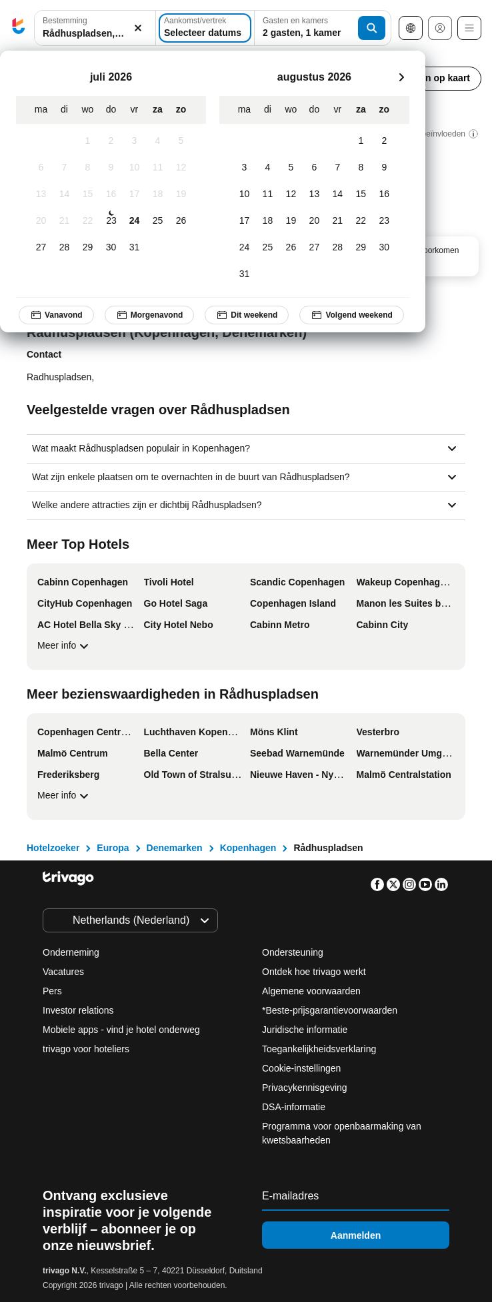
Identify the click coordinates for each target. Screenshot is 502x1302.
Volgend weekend (351, 315)
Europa (113, 847)
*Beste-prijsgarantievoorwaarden (329, 1010)
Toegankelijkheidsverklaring (319, 1049)
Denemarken (175, 847)
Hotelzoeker (53, 847)
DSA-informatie (293, 1107)
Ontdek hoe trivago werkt (314, 971)
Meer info (64, 646)
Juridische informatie (304, 1029)
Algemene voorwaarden (311, 991)
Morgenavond (149, 315)
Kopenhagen (248, 847)
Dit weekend (246, 315)
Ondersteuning (292, 952)
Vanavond (56, 315)
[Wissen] (138, 28)
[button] (95, 28)
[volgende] (401, 77)
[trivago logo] (19, 28)
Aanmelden (356, 1234)
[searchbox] (95, 34)
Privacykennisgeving (304, 1087)
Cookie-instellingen (302, 1068)
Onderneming (71, 952)
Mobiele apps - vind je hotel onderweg (121, 1029)
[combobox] (95, 28)
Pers (52, 991)
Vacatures (63, 971)
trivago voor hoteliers (86, 1049)
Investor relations (78, 1010)
